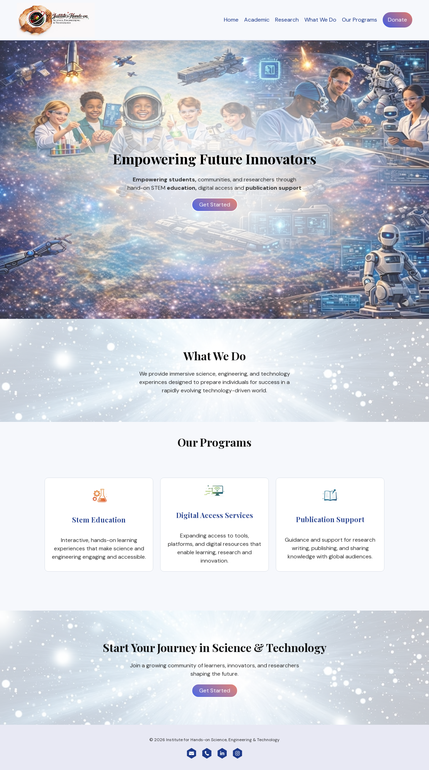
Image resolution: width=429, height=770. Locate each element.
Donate (397, 20)
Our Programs (359, 20)
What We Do (320, 20)
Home (231, 20)
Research (287, 20)
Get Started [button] (214, 210)
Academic (257, 20)
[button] (191, 753)
